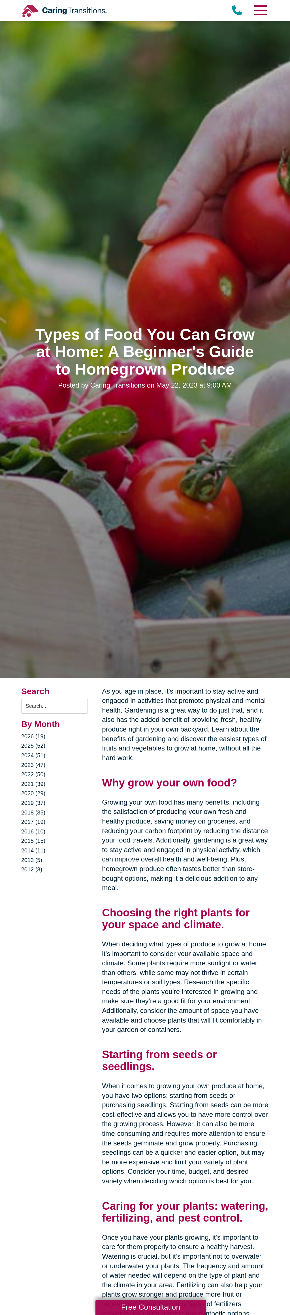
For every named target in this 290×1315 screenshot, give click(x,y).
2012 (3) (31, 869)
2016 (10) (33, 831)
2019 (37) (33, 803)
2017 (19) (33, 822)
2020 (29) (33, 793)
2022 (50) (33, 774)
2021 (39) (33, 784)
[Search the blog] (54, 706)
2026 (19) (33, 736)
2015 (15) (33, 841)
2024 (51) (33, 755)
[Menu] (260, 10)
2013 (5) (31, 860)
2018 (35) (33, 812)
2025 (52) (33, 746)
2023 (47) (33, 765)
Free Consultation (150, 1307)
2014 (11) (33, 850)
